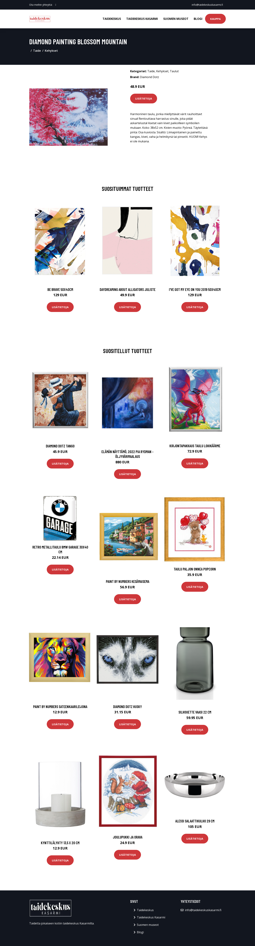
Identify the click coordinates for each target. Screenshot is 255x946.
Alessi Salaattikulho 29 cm (194, 821)
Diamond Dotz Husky (127, 706)
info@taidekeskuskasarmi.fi (207, 4)
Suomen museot (175, 19)
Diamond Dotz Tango (60, 446)
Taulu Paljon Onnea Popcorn (195, 569)
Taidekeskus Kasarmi (142, 19)
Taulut (174, 71)
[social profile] (56, 4)
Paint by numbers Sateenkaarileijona (60, 706)
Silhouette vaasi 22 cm (194, 712)
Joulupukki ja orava (127, 837)
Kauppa (215, 19)
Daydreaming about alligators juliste (127, 289)
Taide (37, 51)
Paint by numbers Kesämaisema (127, 581)
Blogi (198, 19)
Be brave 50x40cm (60, 289)
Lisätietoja (143, 98)
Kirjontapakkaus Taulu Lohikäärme (194, 446)
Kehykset (51, 51)
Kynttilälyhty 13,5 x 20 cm (60, 842)
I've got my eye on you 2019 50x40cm (195, 289)
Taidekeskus (112, 19)
